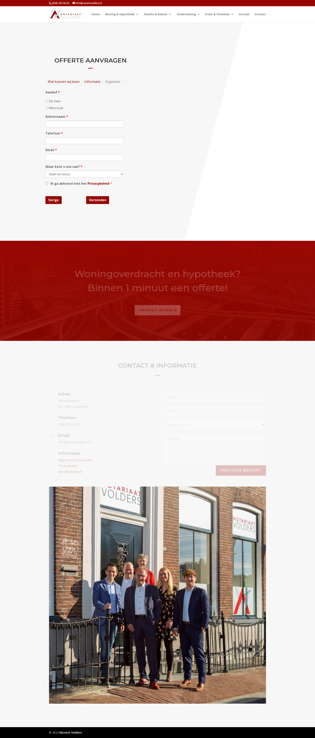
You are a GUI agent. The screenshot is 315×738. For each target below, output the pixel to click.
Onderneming (186, 14)
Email (51, 150)
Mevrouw (54, 108)
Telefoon (54, 133)
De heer (53, 101)
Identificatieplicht (70, 471)
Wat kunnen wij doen (64, 81)
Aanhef (53, 92)
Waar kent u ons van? (64, 166)
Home (96, 14)
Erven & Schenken (217, 14)
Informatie (92, 81)
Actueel (244, 14)
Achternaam (57, 117)
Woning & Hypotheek (120, 14)
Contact (260, 14)
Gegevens (112, 81)
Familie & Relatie (155, 14)
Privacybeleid (99, 183)
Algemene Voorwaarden (74, 460)
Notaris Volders (70, 732)
